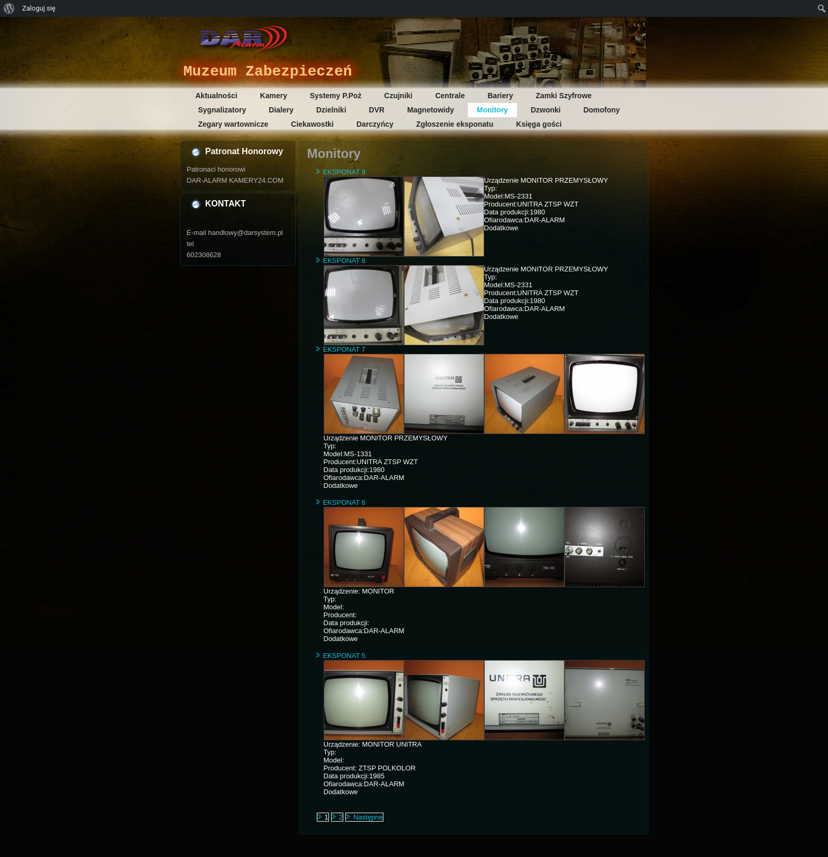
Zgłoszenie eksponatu (454, 124)
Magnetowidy (430, 110)
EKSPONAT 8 (344, 261)
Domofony (602, 110)
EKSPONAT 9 (344, 172)
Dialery (281, 110)
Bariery (500, 95)
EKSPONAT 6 (344, 502)
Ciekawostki (312, 124)
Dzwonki (546, 110)
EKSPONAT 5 (344, 656)
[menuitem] (9, 8)
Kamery (273, 95)
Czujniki (398, 95)
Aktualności (216, 95)
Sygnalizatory (222, 110)
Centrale (450, 95)
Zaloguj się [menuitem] (38, 8)
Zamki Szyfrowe (564, 95)
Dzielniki (331, 110)
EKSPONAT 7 (344, 349)
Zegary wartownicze (233, 124)
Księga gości (538, 124)
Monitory (492, 110)
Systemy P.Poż (336, 95)
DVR (377, 110)
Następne (368, 817)
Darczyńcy (374, 124)
